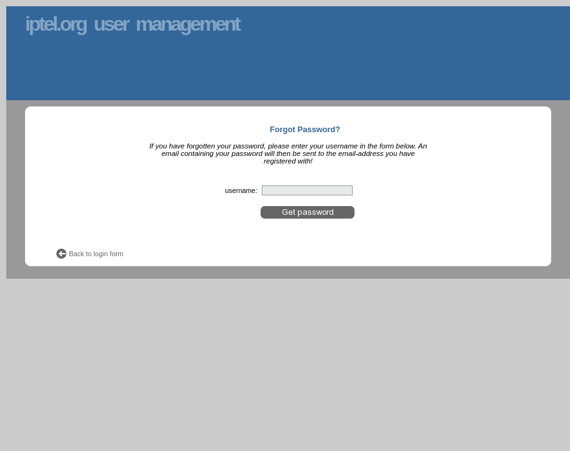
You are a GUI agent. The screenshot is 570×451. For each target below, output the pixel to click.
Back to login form (96, 253)
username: (241, 190)
